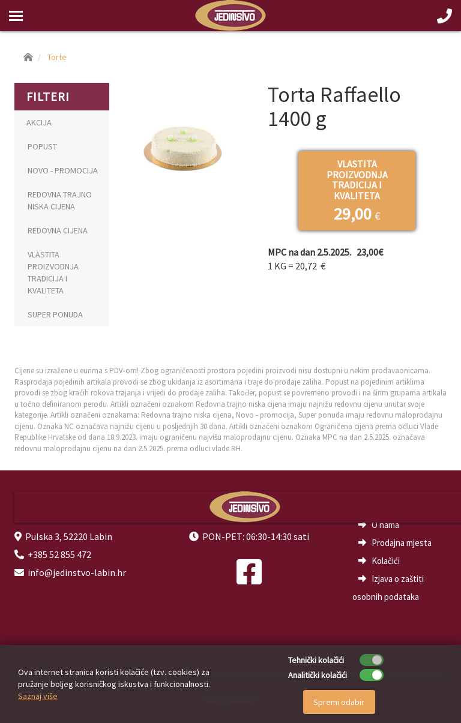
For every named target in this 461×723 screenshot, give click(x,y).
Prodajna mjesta (402, 542)
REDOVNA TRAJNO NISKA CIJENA (60, 200)
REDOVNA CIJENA (58, 230)
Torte (57, 57)
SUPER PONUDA (55, 314)
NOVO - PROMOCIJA (63, 170)
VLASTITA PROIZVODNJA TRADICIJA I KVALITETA (53, 272)
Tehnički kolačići (316, 660)
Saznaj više (38, 696)
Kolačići (386, 560)
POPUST (42, 146)
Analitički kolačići (317, 675)
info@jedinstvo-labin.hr (77, 572)
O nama (385, 524)
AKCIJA (39, 122)
